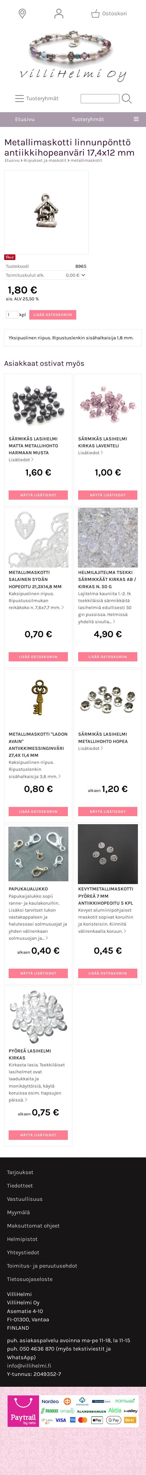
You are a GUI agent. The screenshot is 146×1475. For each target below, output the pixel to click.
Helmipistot (22, 1239)
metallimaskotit (86, 160)
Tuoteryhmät (88, 119)
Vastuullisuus (25, 1199)
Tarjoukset (20, 1172)
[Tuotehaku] (100, 98)
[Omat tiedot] (59, 13)
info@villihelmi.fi (29, 1366)
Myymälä (18, 1212)
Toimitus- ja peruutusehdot (42, 1266)
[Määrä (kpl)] (12, 314)
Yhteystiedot (23, 1252)
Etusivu (25, 119)
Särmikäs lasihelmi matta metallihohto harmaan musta (33, 445)
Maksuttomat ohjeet (33, 1226)
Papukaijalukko (28, 889)
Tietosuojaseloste (29, 1279)
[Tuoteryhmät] (37, 98)
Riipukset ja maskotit (45, 160)
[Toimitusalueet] (22, 13)
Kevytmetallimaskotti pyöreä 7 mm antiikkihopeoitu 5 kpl (105, 895)
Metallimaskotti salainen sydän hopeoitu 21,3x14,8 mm (35, 579)
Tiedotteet (20, 1185)
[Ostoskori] (109, 13)
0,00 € (76, 275)
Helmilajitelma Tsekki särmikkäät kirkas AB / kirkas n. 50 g (107, 579)
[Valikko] (136, 119)
